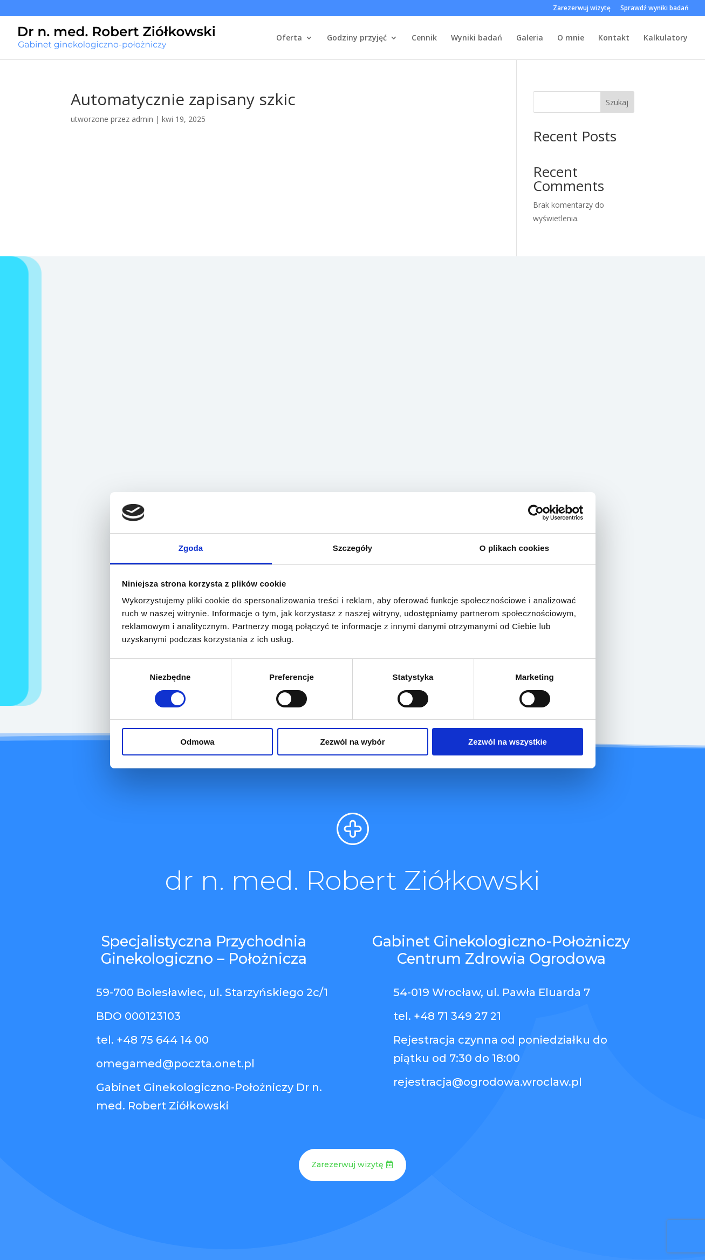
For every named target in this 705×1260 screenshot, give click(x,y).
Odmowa (197, 741)
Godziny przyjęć (357, 38)
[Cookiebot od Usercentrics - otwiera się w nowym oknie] (536, 513)
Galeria (529, 38)
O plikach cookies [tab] (514, 548)
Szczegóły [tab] (352, 548)
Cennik (424, 38)
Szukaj (617, 102)
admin (142, 119)
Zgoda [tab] (191, 548)
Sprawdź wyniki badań (654, 8)
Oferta (289, 38)
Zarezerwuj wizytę (582, 8)
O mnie (570, 38)
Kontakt (613, 38)
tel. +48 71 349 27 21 (447, 1016)
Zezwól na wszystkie (507, 741)
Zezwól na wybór (352, 741)
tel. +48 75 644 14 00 (152, 1039)
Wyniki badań (476, 38)
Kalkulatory (666, 38)
